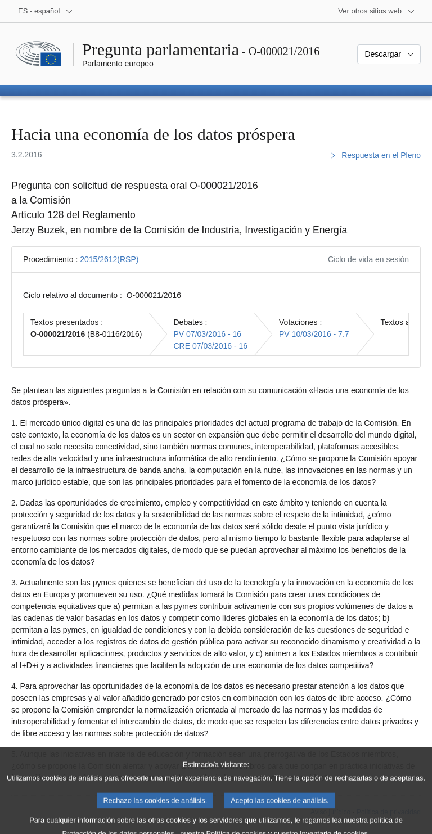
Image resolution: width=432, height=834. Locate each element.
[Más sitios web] (376, 11)
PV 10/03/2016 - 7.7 (314, 334)
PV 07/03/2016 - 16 (208, 334)
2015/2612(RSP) (109, 259)
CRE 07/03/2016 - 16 (211, 345)
